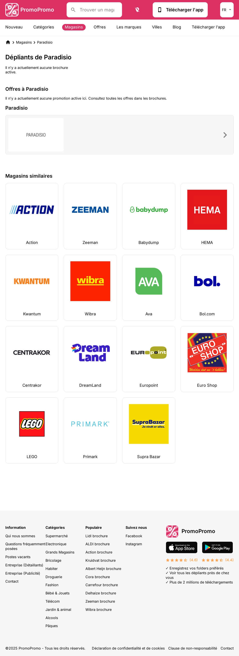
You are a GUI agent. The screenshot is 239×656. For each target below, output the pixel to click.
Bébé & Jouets (57, 593)
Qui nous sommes (20, 536)
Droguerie (53, 577)
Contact (11, 581)
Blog (177, 27)
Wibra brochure (98, 609)
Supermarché (56, 536)
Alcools (51, 618)
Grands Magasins (59, 552)
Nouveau (14, 27)
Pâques (51, 626)
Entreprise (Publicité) (22, 573)
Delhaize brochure (100, 593)
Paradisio (45, 42)
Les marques (129, 27)
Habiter (51, 568)
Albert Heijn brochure (103, 568)
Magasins (74, 27)
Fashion (51, 585)
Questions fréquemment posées (25, 546)
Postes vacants (17, 557)
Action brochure (98, 552)
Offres (100, 27)
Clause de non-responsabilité (192, 648)
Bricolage (53, 560)
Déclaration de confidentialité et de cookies (128, 648)
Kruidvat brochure (100, 560)
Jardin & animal (58, 609)
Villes (157, 27)
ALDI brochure (97, 544)
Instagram (134, 544)
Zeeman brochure (100, 601)
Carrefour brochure (101, 585)
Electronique (55, 544)
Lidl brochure (96, 536)
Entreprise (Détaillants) (24, 565)
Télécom (52, 601)
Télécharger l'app (180, 9)
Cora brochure (97, 577)
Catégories (43, 27)
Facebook (134, 536)
